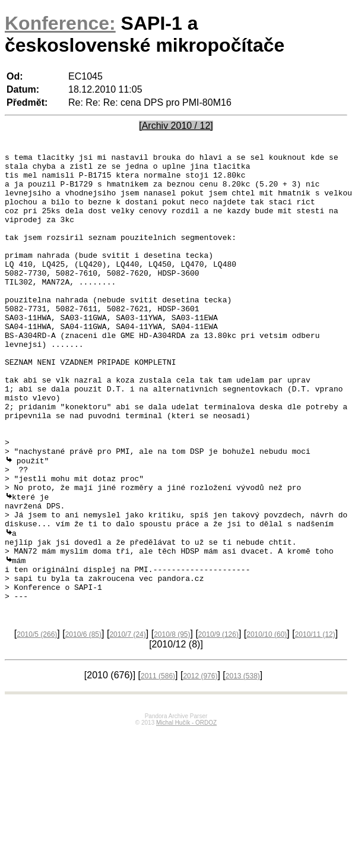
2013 (243, 764)
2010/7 (127, 723)
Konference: (60, 23)
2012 (200, 764)
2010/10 (266, 723)
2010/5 (37, 723)
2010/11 (315, 723)
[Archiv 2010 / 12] (176, 126)
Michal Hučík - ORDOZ (186, 811)
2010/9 (218, 723)
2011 (158, 764)
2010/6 (83, 723)
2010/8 (172, 723)
